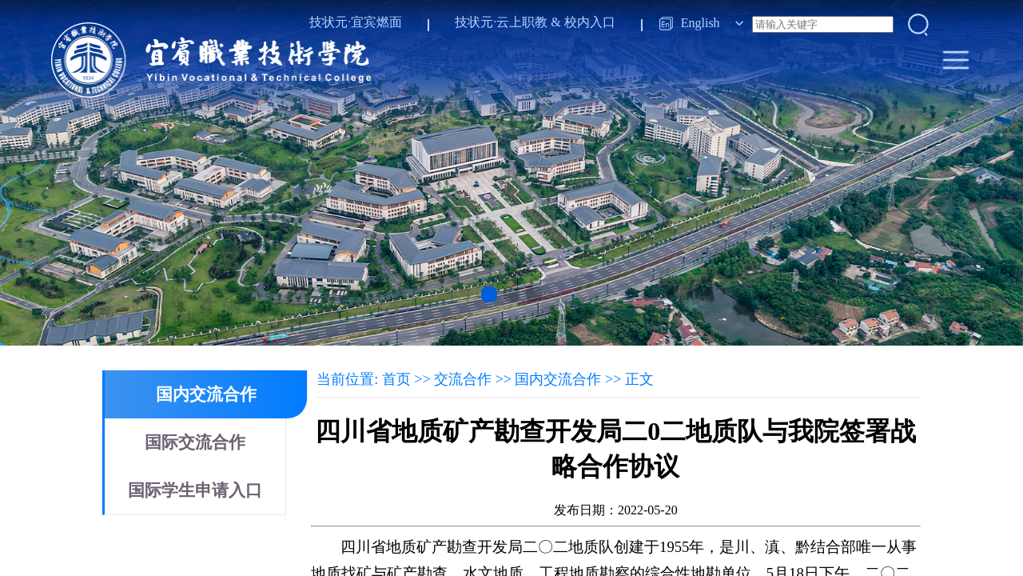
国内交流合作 (206, 394)
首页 (396, 379)
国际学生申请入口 (195, 490)
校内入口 (589, 22)
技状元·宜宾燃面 (355, 22)
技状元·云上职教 (501, 22)
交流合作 (463, 379)
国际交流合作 (195, 442)
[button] (489, 294)
